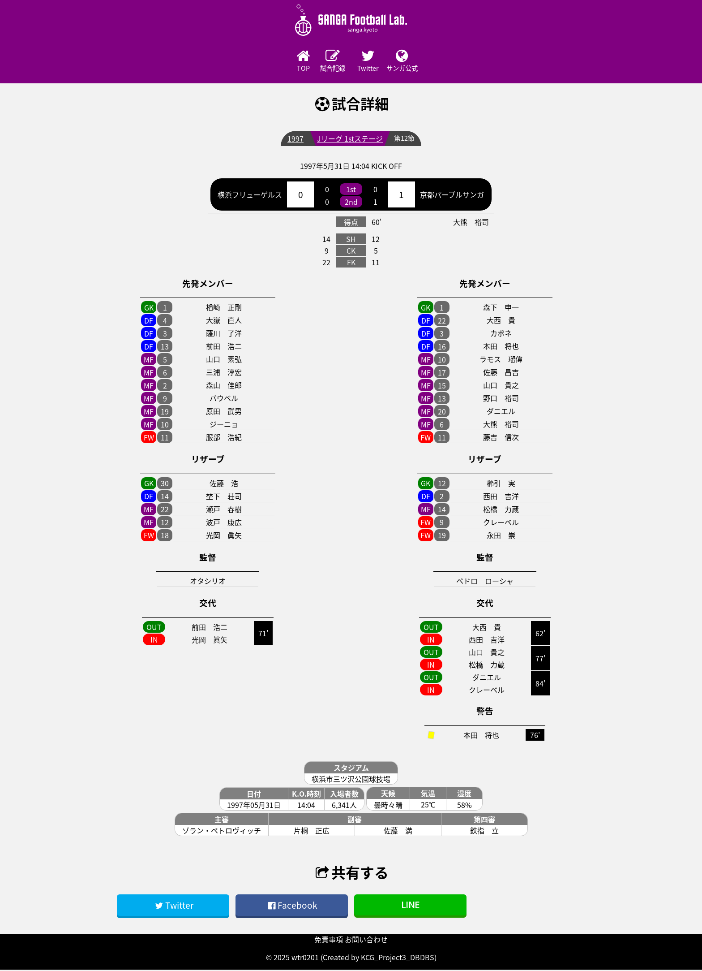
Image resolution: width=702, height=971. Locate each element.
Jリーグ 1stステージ (349, 139)
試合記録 (326, 61)
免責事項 (328, 940)
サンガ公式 (425, 61)
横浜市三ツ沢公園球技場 (351, 780)
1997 (295, 139)
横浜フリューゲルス (250, 195)
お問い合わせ (366, 940)
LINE (410, 906)
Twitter (375, 61)
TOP (277, 61)
